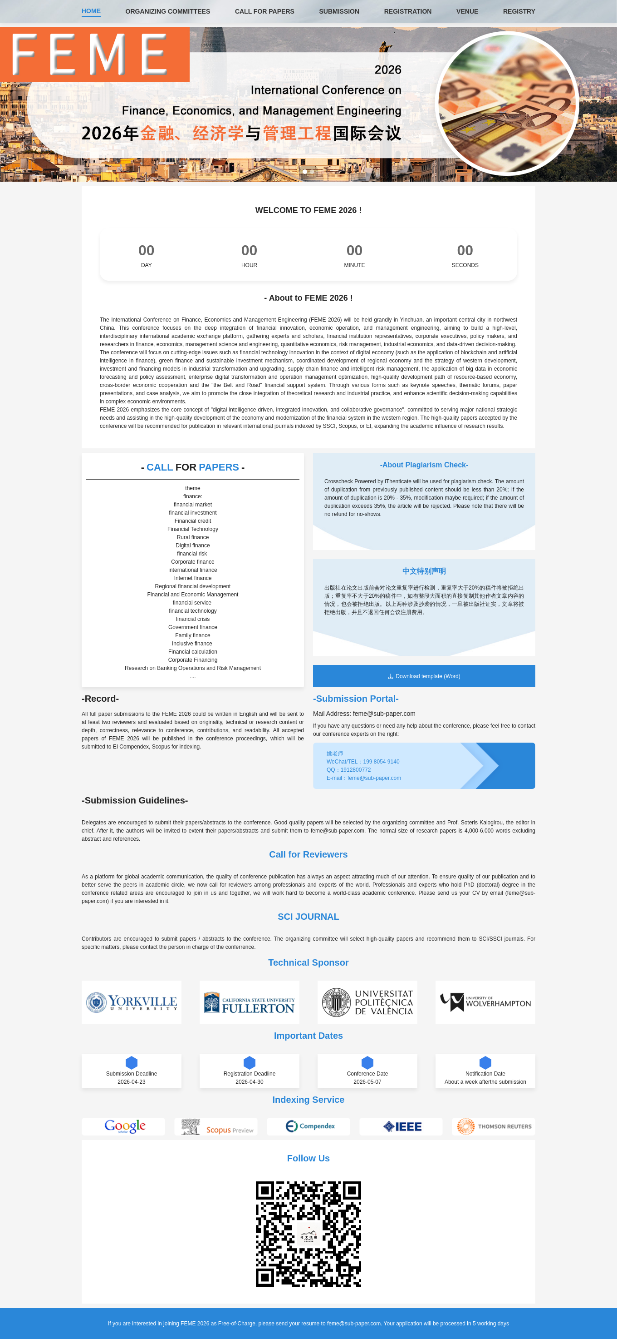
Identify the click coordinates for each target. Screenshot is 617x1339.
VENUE (467, 11)
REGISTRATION (408, 11)
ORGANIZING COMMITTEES (168, 11)
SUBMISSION (339, 11)
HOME (91, 11)
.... (193, 676)
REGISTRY (519, 11)
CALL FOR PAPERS (264, 11)
